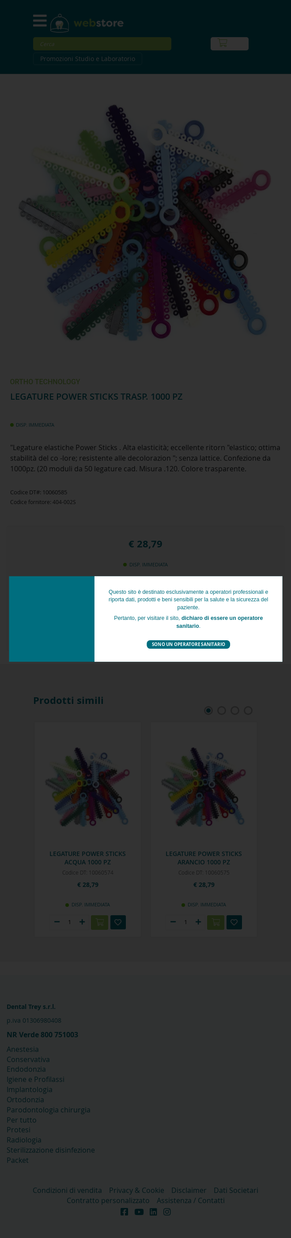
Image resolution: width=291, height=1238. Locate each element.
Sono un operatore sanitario (188, 644)
